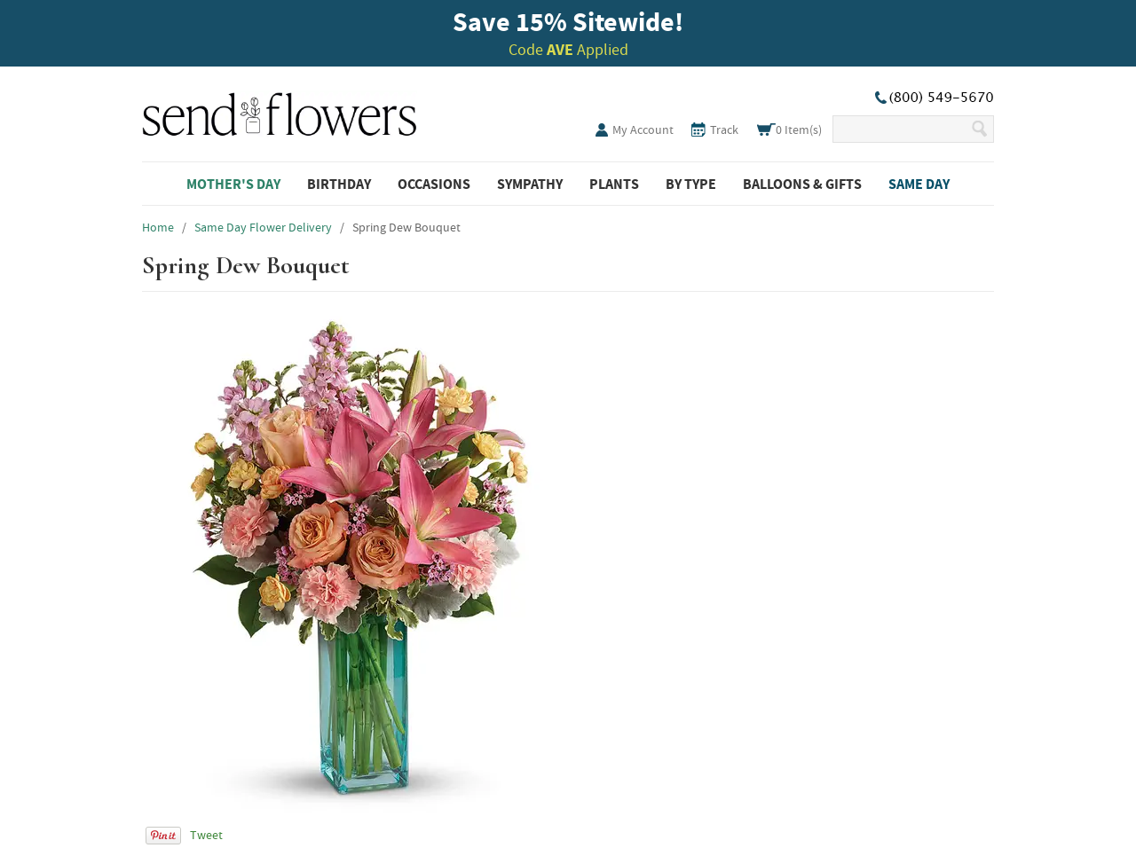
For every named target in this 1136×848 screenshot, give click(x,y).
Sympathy (530, 183)
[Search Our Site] (901, 129)
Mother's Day (233, 183)
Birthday (339, 183)
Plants (614, 183)
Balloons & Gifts (802, 183)
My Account (643, 129)
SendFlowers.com (279, 111)
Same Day (919, 183)
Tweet (206, 835)
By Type (691, 183)
